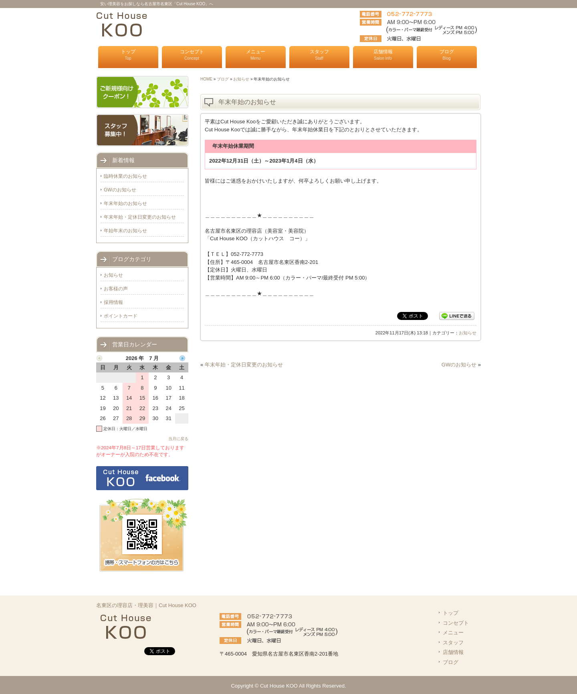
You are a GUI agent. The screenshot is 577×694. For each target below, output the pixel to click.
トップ (128, 54)
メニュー (255, 54)
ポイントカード (120, 316)
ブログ (447, 54)
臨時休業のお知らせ (125, 176)
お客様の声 (116, 289)
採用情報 (113, 302)
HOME (206, 79)
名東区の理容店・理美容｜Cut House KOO (146, 605)
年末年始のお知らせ (125, 203)
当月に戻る (178, 439)
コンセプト (192, 54)
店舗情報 (383, 54)
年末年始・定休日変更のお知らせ (244, 365)
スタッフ (319, 54)
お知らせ (241, 79)
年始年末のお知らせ (125, 230)
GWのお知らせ (459, 365)
